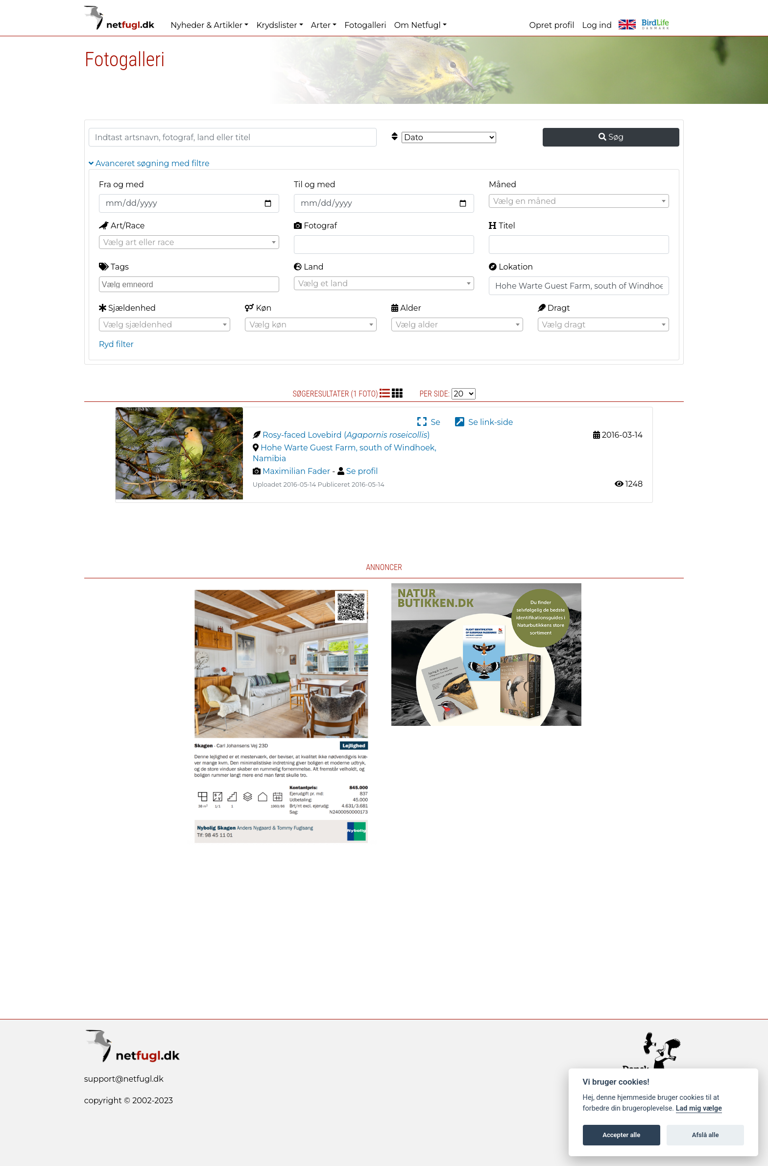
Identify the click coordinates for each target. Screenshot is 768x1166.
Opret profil (552, 25)
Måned (502, 184)
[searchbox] (190, 283)
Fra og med (121, 184)
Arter (321, 25)
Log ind (597, 25)
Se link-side (484, 422)
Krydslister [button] (276, 25)
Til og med (315, 184)
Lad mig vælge (699, 1108)
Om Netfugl (417, 25)
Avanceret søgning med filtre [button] (149, 163)
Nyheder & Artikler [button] (206, 25)
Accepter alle (621, 1135)
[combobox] (579, 201)
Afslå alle (705, 1135)
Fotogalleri (365, 25)
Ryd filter (116, 344)
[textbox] (579, 201)
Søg (611, 137)
